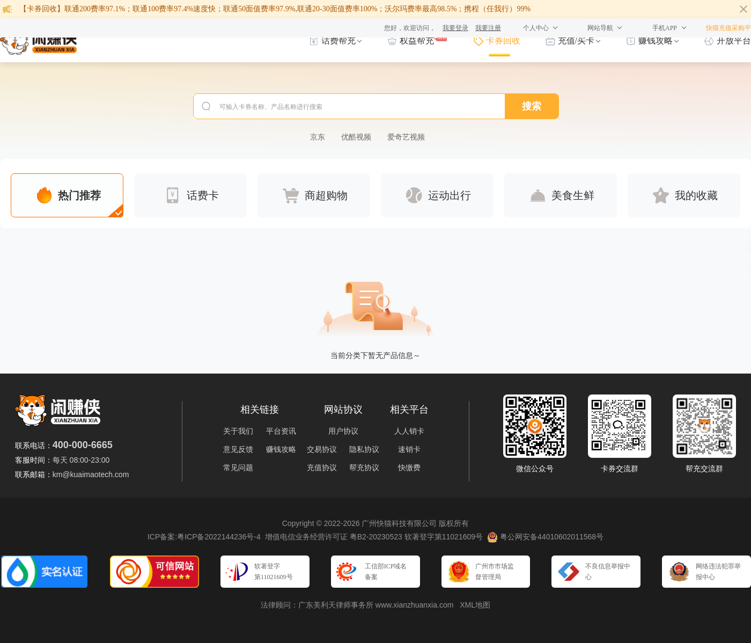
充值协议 (322, 467)
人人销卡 (409, 431)
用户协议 (343, 431)
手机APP (664, 28)
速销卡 (409, 449)
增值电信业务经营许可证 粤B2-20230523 (333, 536)
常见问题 (238, 467)
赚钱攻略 (655, 40)
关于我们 (238, 431)
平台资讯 (281, 431)
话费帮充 (338, 40)
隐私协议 (364, 449)
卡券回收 (503, 40)
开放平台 (734, 40)
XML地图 (475, 605)
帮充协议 (364, 467)
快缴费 (409, 467)
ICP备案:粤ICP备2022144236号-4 (204, 536)
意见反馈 (238, 449)
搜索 (531, 106)
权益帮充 (417, 39)
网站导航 (600, 28)
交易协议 (322, 449)
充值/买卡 (576, 40)
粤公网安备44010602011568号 (545, 537)
